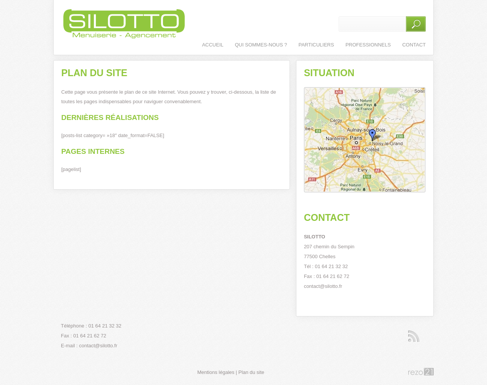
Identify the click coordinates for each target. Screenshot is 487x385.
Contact (414, 45)
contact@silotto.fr (323, 286)
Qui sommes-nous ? (261, 45)
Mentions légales (215, 372)
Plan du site (251, 372)
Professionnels (368, 45)
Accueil (212, 45)
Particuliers (316, 45)
